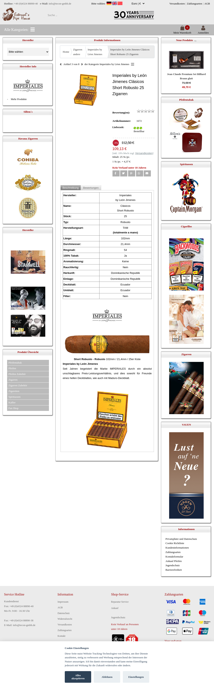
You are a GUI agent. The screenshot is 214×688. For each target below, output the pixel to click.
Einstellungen (136, 676)
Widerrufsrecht (65, 618)
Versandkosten (177, 3)
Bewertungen (91, 187)
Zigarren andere (77, 52)
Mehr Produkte (19, 99)
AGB (207, 3)
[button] (116, 173)
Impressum (63, 601)
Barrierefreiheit (173, 569)
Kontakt (62, 636)
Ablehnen (107, 676)
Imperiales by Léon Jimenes (95, 52)
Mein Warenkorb (182, 31)
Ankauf (114, 608)
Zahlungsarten (194, 3)
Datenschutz (64, 613)
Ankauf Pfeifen (173, 561)
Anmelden (203, 31)
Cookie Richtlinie (174, 543)
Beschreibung (71, 187)
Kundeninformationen (177, 547)
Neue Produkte (184, 40)
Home (66, 51)
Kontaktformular (174, 556)
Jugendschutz (172, 565)
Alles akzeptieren (78, 677)
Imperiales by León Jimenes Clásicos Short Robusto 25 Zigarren (130, 52)
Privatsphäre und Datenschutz (181, 538)
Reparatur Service (120, 601)
